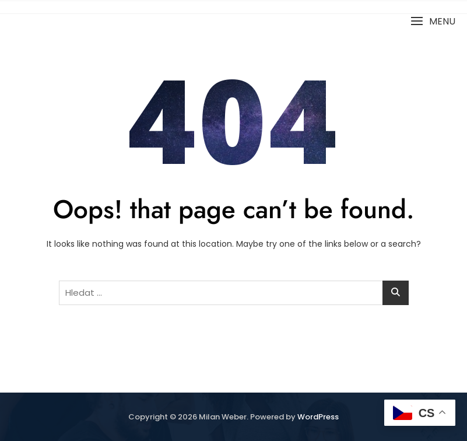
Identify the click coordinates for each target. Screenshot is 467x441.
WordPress (318, 416)
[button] (432, 21)
